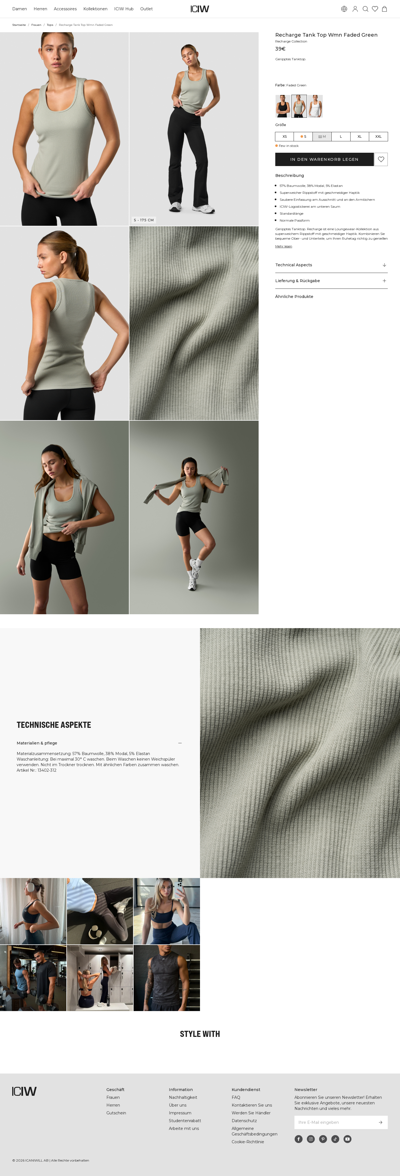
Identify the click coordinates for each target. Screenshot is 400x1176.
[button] (64, 129)
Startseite (19, 25)
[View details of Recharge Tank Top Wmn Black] (283, 106)
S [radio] (305, 136)
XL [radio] (360, 136)
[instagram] (310, 1139)
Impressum (180, 1112)
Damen (19, 8)
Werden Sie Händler (251, 1112)
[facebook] (298, 1139)
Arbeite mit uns (184, 1128)
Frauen (36, 25)
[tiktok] (335, 1139)
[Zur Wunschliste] (375, 9)
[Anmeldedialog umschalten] (355, 8)
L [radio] (341, 136)
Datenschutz (244, 1120)
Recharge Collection (292, 41)
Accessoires (64, 8)
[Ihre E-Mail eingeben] (333, 1122)
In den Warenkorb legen (324, 159)
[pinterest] (323, 1139)
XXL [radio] (378, 136)
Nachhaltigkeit (183, 1097)
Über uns (177, 1105)
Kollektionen (95, 8)
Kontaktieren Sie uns (252, 1105)
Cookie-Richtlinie (248, 1141)
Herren (40, 8)
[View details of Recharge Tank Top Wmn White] (315, 106)
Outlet (145, 8)
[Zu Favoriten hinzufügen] (381, 159)
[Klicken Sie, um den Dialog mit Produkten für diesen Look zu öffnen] (33, 911)
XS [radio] (284, 136)
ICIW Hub (123, 8)
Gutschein (116, 1112)
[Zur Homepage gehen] (200, 9)
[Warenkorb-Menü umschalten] (384, 9)
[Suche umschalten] (365, 9)
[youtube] (347, 1139)
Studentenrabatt (185, 1120)
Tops (50, 25)
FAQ (236, 1097)
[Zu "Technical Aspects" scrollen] (331, 265)
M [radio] (322, 136)
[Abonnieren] (380, 1122)
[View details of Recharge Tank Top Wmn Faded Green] (299, 106)
